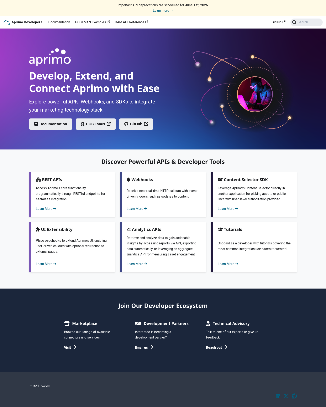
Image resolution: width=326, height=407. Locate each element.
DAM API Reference (131, 22)
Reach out (216, 348)
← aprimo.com (39, 385)
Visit (70, 348)
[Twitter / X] (286, 396)
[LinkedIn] (278, 396)
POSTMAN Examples (92, 22)
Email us (144, 348)
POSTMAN (96, 124)
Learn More (46, 209)
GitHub (278, 22)
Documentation (59, 22)
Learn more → (163, 10)
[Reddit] (294, 396)
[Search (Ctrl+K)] (306, 22)
